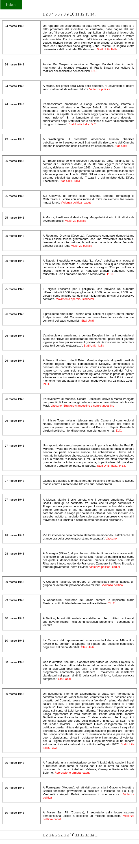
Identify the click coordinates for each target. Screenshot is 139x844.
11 (77, 14)
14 (92, 14)
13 (87, 14)
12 (82, 14)
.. (96, 14)
